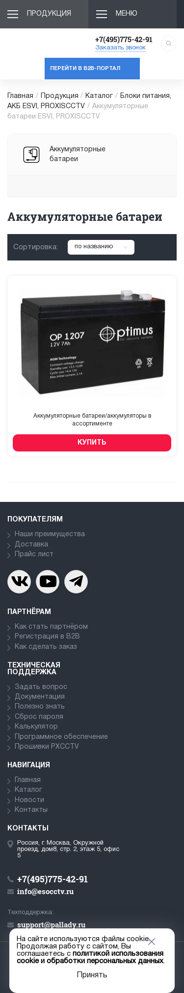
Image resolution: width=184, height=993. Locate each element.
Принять (92, 975)
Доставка (31, 545)
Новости (29, 800)
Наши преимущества (50, 534)
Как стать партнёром (51, 627)
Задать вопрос (41, 687)
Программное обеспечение (61, 737)
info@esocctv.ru (45, 891)
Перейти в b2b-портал (85, 68)
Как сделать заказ (46, 647)
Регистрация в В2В (47, 637)
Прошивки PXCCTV (47, 747)
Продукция (49, 14)
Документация (40, 697)
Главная (20, 96)
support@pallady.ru (51, 924)
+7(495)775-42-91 (124, 39)
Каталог (99, 96)
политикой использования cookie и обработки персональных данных (90, 957)
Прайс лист (34, 554)
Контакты (31, 810)
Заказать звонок (120, 48)
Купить (92, 443)
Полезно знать (40, 707)
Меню (126, 14)
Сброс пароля (39, 717)
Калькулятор (36, 727)
